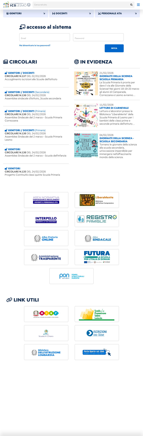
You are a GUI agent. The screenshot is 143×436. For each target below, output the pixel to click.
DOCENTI (71, 13)
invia (114, 48)
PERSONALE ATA (117, 13)
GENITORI (25, 13)
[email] (44, 37)
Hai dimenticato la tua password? (34, 45)
